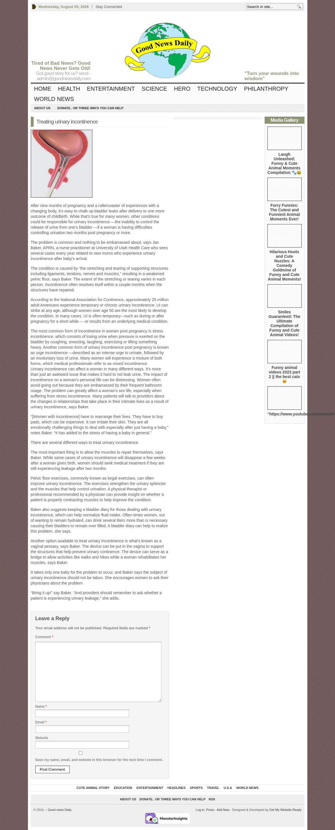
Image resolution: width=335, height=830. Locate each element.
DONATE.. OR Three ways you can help (90, 108)
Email (41, 722)
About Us (42, 108)
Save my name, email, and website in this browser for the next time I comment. (99, 760)
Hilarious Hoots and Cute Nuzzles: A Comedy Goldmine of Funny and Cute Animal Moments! (284, 265)
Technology (217, 89)
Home (42, 89)
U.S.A (228, 788)
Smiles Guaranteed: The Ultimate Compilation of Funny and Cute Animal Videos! (284, 323)
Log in (200, 809)
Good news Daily (58, 809)
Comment (44, 637)
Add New (223, 809)
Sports (196, 788)
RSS (212, 799)
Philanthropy (266, 89)
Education (123, 788)
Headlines (176, 788)
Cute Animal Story (93, 788)
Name (41, 707)
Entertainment (111, 89)
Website (41, 738)
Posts (210, 809)
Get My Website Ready (285, 809)
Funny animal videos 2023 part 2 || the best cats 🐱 (284, 374)
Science (154, 89)
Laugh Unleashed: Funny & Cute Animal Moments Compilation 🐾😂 (284, 163)
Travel (213, 788)
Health (69, 89)
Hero (182, 89)
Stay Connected (109, 7)
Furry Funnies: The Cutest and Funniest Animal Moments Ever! (284, 212)
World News (54, 99)
